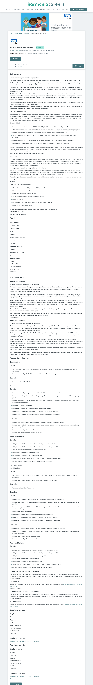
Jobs (11, 33)
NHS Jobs (15, 50)
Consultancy (50, 9)
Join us (8, 9)
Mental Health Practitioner (21, 33)
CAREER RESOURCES (27, 9)
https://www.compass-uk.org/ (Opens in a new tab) (24, 634)
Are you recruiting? (63, 9)
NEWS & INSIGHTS (40, 9)
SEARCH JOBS (16, 9)
